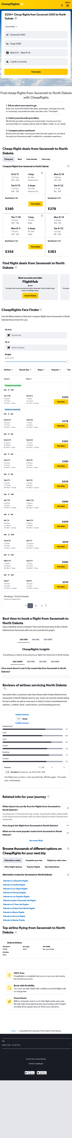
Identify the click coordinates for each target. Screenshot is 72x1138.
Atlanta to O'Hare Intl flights (16, 904)
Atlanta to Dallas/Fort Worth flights (19, 908)
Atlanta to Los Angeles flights (16, 896)
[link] (30, 295)
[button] (36, 34)
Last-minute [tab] (31, 159)
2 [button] (35, 605)
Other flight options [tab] (13, 867)
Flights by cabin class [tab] (56, 860)
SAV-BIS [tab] (35, 639)
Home (13, 1031)
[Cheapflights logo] (10, 4)
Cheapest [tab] (8, 159)
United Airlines (22, 714)
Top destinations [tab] (52, 867)
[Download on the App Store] (41, 1073)
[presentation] (15, 18)
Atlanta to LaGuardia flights (15, 881)
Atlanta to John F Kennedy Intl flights (19, 900)
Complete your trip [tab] (33, 860)
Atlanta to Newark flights (14, 892)
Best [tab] (20, 159)
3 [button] (41, 605)
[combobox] (11, 26)
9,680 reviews (22, 723)
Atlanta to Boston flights (14, 920)
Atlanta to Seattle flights (14, 885)
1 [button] (30, 605)
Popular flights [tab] (33, 867)
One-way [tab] (46, 159)
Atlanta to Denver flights (14, 916)
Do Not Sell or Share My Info (36, 1059)
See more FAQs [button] (36, 840)
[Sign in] (62, 5)
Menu (67, 4)
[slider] (68, 361)
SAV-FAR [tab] (24, 639)
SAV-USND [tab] (17, 661)
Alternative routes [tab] (12, 860)
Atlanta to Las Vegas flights (15, 888)
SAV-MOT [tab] (48, 639)
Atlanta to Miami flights (13, 912)
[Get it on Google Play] (29, 1073)
